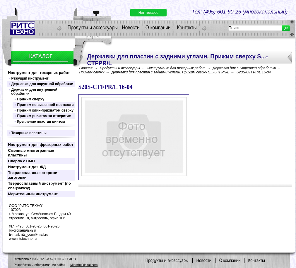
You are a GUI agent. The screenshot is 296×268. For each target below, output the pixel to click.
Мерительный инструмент (33, 194)
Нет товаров (148, 13)
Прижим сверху (31, 99)
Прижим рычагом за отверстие (44, 116)
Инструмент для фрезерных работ (40, 144)
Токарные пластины (29, 133)
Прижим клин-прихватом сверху (45, 110)
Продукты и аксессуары (120, 68)
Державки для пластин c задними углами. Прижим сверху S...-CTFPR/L (170, 72)
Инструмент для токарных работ (39, 72)
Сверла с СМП (21, 161)
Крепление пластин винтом (41, 121)
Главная (86, 68)
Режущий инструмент (30, 78)
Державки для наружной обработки (42, 84)
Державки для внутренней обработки (34, 91)
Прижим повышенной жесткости (45, 105)
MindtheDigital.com (84, 265)
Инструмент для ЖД (27, 167)
